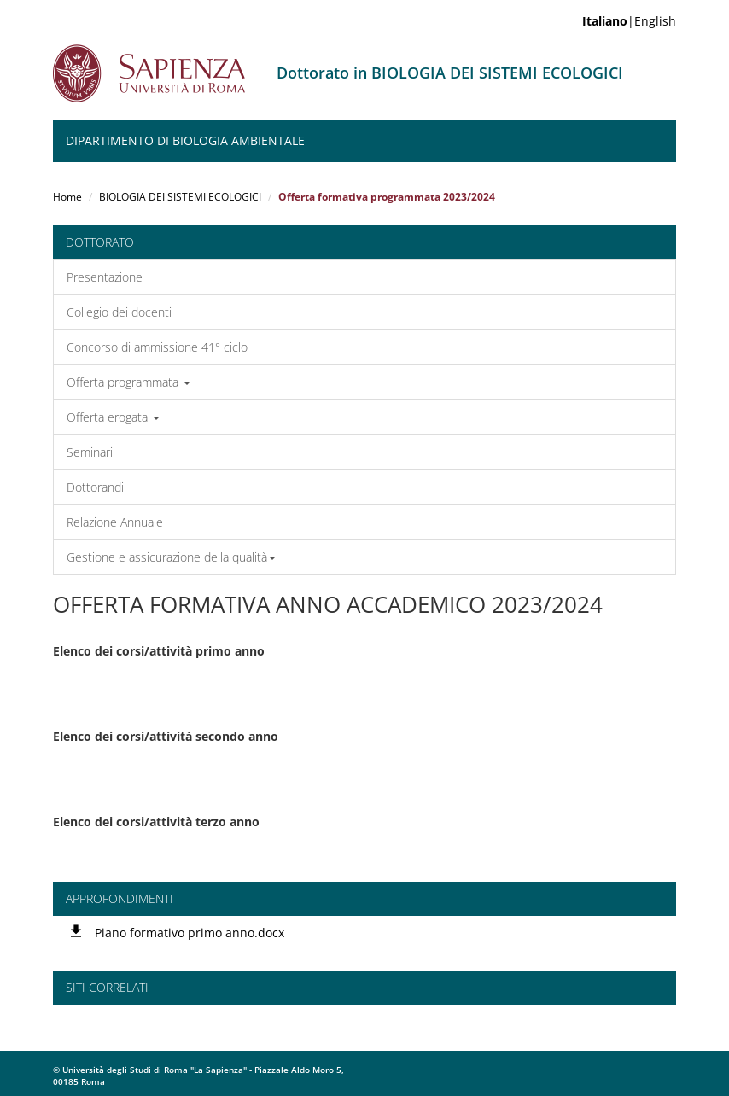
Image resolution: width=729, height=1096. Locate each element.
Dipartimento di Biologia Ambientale (185, 140)
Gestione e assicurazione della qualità (171, 557)
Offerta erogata (113, 417)
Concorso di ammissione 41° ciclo (157, 347)
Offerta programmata (128, 382)
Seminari (90, 452)
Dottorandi (95, 487)
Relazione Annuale (115, 522)
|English (629, 21)
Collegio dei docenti (119, 312)
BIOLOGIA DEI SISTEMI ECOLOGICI (180, 196)
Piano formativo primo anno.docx (189, 932)
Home (67, 196)
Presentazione (105, 277)
